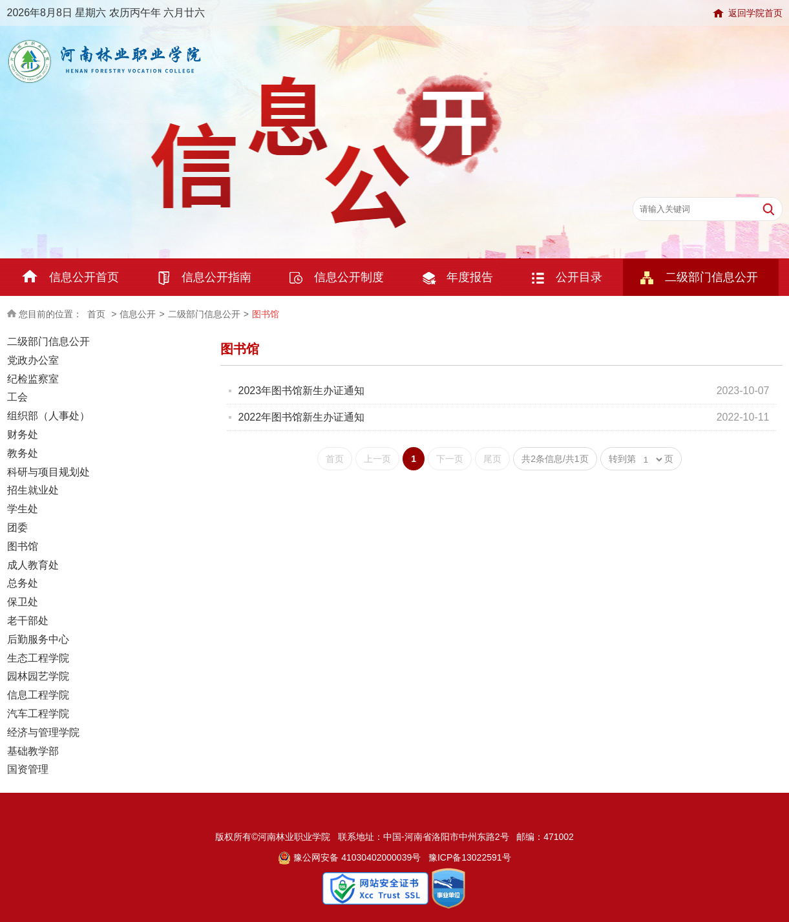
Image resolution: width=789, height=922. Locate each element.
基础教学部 (33, 751)
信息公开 (138, 314)
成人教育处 (33, 565)
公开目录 (579, 277)
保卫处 (22, 601)
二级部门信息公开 (711, 277)
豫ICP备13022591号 (469, 857)
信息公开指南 (216, 277)
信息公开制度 (349, 277)
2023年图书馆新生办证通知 (301, 390)
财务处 (22, 434)
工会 (17, 397)
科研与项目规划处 (48, 471)
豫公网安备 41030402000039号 (349, 857)
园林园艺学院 (38, 676)
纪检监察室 (33, 378)
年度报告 (470, 277)
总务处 (22, 583)
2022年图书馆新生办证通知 (301, 417)
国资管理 (27, 769)
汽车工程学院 (38, 713)
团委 (17, 527)
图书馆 (265, 314)
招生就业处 (33, 490)
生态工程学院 (38, 658)
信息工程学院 (38, 694)
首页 (96, 314)
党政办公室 (33, 360)
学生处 (22, 508)
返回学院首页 (755, 13)
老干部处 (27, 620)
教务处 (22, 453)
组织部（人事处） (48, 415)
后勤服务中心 (38, 639)
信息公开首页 (84, 277)
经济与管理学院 (43, 732)
